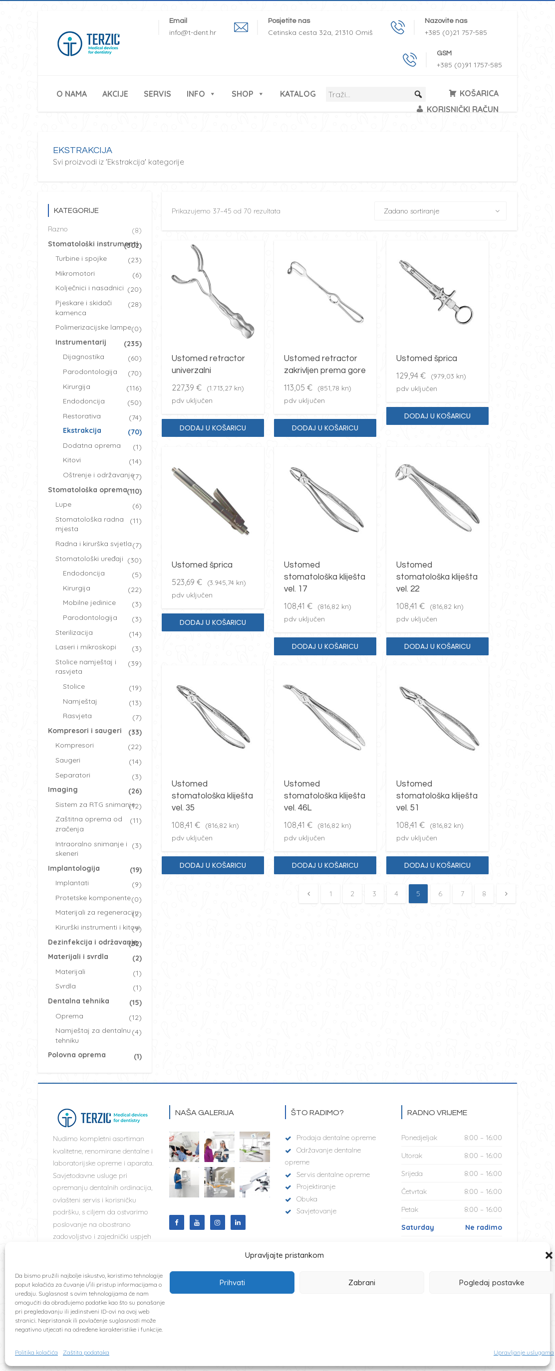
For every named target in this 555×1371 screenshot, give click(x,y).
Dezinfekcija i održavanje (93, 942)
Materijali (70, 971)
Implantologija (74, 868)
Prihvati (232, 1282)
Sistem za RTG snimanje (95, 804)
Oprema (69, 1015)
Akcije (115, 94)
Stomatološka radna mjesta (89, 524)
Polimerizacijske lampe (93, 327)
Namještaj (80, 701)
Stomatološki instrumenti (93, 243)
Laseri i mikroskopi (85, 646)
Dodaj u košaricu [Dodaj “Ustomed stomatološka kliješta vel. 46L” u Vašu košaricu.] (325, 865)
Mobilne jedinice (89, 602)
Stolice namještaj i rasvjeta (85, 666)
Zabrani (361, 1282)
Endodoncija (84, 400)
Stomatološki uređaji (89, 558)
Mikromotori (75, 273)
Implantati (72, 882)
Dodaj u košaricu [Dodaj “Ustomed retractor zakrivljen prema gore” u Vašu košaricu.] (325, 428)
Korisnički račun (463, 109)
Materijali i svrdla (78, 956)
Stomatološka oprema (87, 489)
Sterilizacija (74, 632)
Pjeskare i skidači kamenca (83, 307)
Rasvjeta (77, 715)
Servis (157, 94)
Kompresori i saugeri (85, 730)
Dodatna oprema (92, 445)
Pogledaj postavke (492, 1282)
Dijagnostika (83, 356)
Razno (58, 228)
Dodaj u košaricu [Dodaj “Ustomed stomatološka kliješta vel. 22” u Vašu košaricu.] (437, 646)
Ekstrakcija (82, 430)
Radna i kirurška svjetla (93, 543)
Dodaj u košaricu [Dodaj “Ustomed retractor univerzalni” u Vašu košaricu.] (213, 428)
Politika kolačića (36, 1352)
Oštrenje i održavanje (98, 474)
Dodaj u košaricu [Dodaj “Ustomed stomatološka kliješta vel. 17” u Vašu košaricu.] (325, 646)
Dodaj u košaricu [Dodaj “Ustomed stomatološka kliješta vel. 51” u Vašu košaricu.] (437, 865)
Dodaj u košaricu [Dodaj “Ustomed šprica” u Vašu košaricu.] (437, 416)
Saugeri (67, 760)
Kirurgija (76, 386)
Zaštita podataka (86, 1352)
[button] (549, 1255)
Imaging (63, 789)
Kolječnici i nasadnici (89, 287)
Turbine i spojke (81, 258)
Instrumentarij (80, 342)
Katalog (298, 94)
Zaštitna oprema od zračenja (88, 823)
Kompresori (74, 745)
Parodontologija (90, 371)
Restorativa (82, 415)
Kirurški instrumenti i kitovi (97, 927)
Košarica (479, 93)
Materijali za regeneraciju (97, 912)
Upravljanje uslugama (524, 1352)
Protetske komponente (93, 897)
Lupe (63, 504)
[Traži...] (376, 94)
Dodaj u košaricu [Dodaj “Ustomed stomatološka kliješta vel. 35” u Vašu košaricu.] (213, 865)
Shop (248, 94)
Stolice (74, 686)
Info (201, 94)
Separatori (72, 775)
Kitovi (72, 459)
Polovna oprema (77, 1054)
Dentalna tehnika (78, 1000)
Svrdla (65, 985)
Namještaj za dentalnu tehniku (93, 1035)
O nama (71, 94)
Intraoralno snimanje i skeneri (91, 848)
